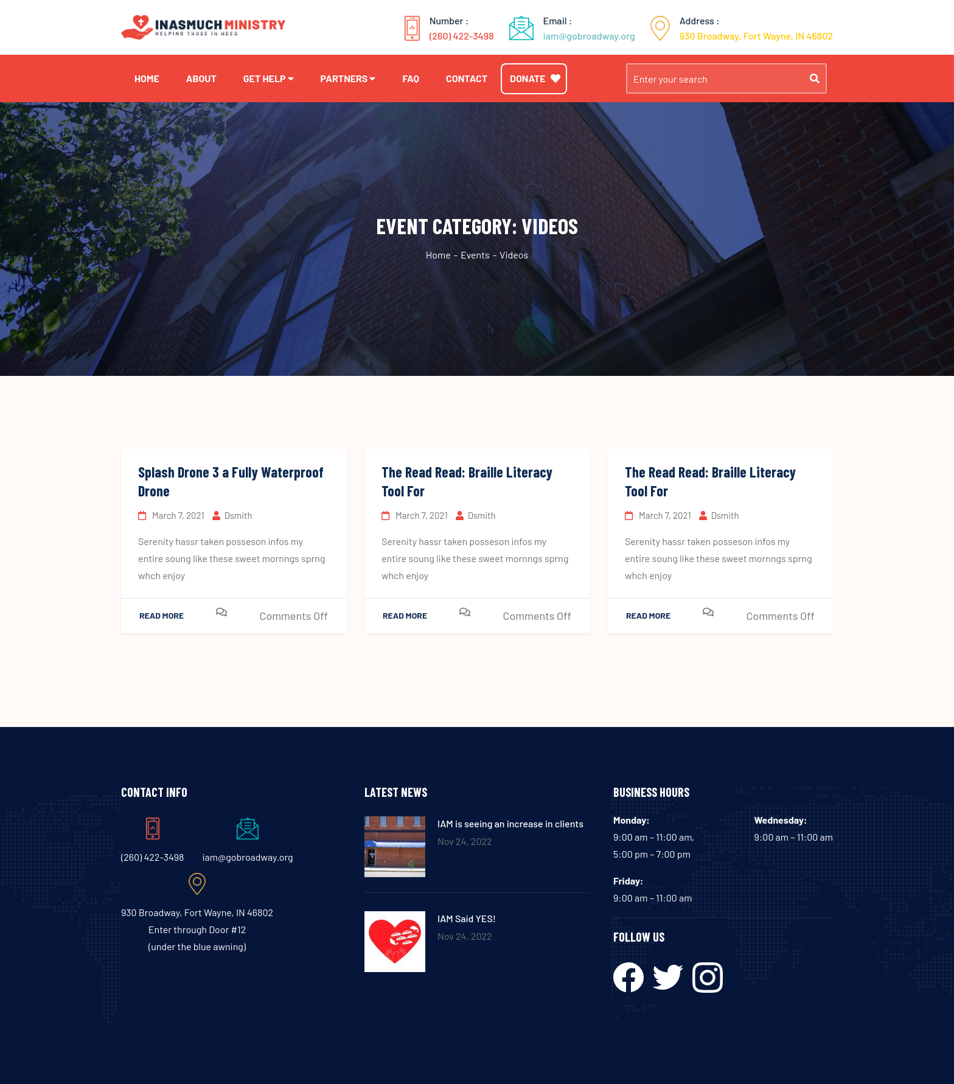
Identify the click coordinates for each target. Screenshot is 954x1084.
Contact (466, 78)
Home (146, 78)
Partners (344, 78)
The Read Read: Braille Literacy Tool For (466, 481)
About (201, 78)
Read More (161, 615)
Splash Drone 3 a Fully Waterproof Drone (231, 481)
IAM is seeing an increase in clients (510, 823)
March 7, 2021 (171, 515)
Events (475, 254)
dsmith (232, 515)
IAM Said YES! (466, 918)
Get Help (264, 78)
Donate (535, 78)
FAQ (410, 78)
